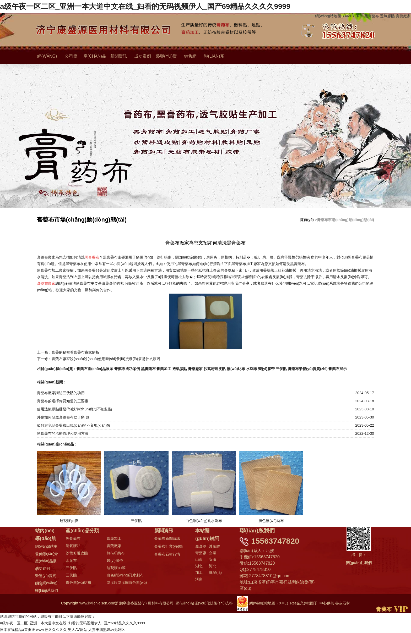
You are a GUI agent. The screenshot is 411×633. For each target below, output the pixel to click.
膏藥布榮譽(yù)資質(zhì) (308, 369)
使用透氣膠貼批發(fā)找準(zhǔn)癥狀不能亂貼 (74, 409)
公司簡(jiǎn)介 (46, 554)
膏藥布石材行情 (167, 554)
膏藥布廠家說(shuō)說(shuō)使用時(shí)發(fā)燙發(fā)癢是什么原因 (106, 359)
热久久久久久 (56, 630)
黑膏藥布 (371, 16)
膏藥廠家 (403, 16)
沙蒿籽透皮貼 (215, 369)
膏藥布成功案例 (127, 369)
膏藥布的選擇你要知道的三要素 (62, 401)
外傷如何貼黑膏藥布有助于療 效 (63, 417)
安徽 (212, 559)
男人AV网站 (78, 630)
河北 (212, 566)
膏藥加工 (164, 369)
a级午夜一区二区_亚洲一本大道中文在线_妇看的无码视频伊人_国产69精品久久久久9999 (145, 6)
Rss (360, 16)
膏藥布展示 (338, 369)
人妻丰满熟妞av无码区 (106, 630)
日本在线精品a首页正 (17, 630)
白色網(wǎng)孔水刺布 (125, 575)
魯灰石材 (342, 603)
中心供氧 (327, 603)
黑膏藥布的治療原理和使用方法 (62, 433)
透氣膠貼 (387, 16)
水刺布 (251, 369)
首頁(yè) (307, 220)
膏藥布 (384, 609)
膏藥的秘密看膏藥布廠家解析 (75, 352)
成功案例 (142, 56)
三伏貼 (281, 369)
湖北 (199, 566)
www (40, 630)
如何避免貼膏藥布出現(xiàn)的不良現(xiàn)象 (73, 425)
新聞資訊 (118, 56)
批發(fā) (215, 572)
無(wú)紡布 (236, 369)
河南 (199, 579)
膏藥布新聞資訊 (167, 538)
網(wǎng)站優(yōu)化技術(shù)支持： (212, 603)
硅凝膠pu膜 (116, 568)
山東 (199, 559)
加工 (199, 572)
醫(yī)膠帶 (266, 369)
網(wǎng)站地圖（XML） (335, 16)
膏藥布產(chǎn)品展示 (95, 369)
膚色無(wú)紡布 (78, 582)
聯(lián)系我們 (46, 590)
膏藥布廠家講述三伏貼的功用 (61, 393)
